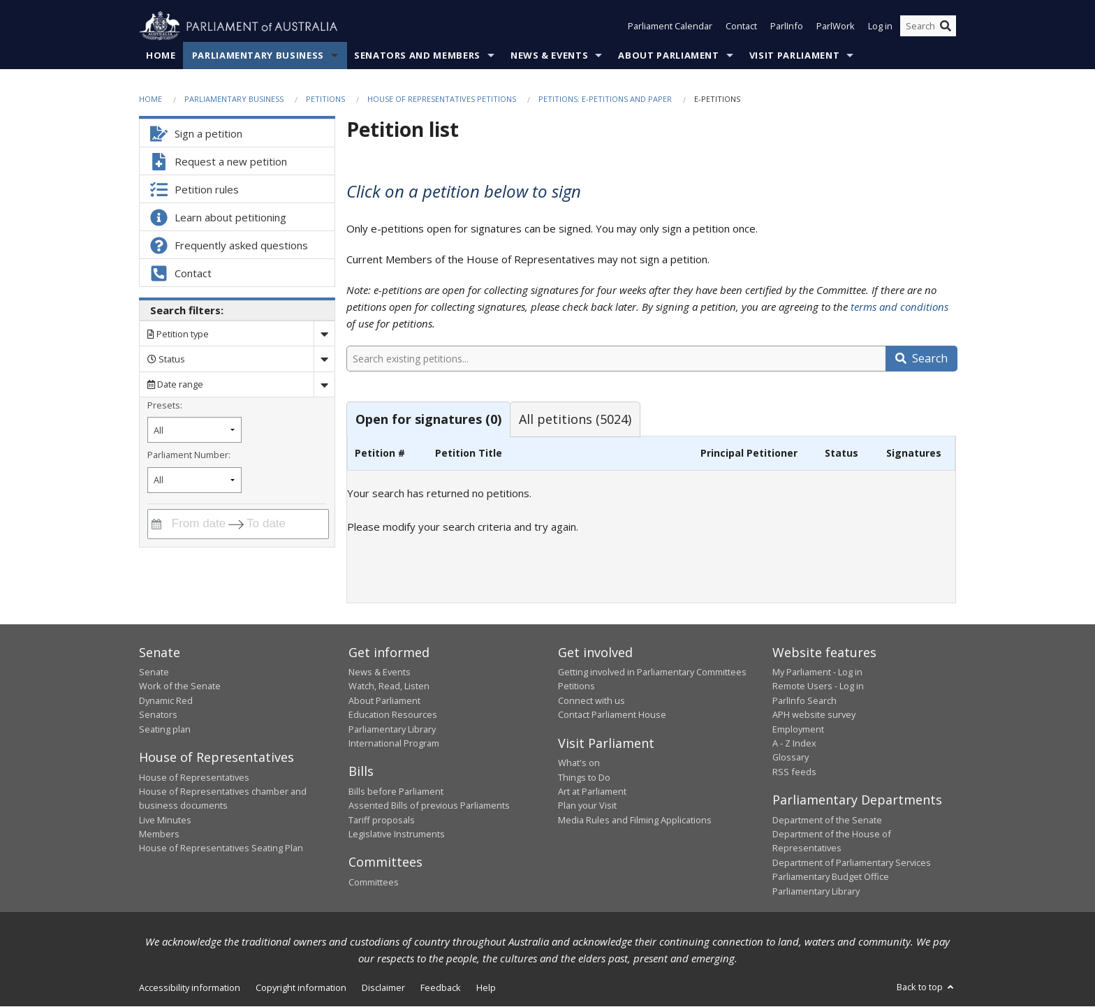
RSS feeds (794, 771)
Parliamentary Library (392, 729)
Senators (158, 715)
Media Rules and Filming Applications (635, 820)
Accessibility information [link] (189, 987)
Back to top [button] (926, 986)
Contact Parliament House (612, 715)
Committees (373, 882)
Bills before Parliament (395, 791)
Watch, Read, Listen (388, 686)
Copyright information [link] (301, 987)
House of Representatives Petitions (441, 99)
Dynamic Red (166, 700)
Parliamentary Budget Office (830, 877)
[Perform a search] (945, 26)
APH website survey (813, 715)
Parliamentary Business (258, 55)
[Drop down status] (324, 359)
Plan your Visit (587, 806)
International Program (393, 743)
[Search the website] (928, 26)
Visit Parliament (794, 55)
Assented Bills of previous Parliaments (429, 806)
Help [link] (486, 987)
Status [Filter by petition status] (166, 359)
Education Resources (392, 715)
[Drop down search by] (324, 334)
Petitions (325, 99)
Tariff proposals (381, 820)
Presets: (164, 405)
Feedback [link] (440, 987)
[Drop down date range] (324, 384)
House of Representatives (194, 777)
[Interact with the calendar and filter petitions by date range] (156, 524)
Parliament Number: (188, 454)
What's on (579, 763)
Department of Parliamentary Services (851, 862)
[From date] (196, 524)
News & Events (549, 55)
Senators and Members (417, 55)
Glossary (790, 757)
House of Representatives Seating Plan (221, 848)
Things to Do (584, 777)
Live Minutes (165, 820)
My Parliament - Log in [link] (817, 672)
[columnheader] (388, 453)
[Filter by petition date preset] (194, 430)
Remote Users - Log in (818, 686)
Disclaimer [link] (383, 987)
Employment (798, 729)
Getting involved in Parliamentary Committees (652, 672)
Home (161, 55)
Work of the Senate (180, 686)
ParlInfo (786, 26)
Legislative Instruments (396, 834)
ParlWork (835, 26)
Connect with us (591, 700)
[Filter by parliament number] (194, 480)
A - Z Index (794, 743)
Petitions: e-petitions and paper (605, 99)
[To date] (275, 524)
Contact (741, 26)
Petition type (178, 334)
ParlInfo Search (804, 700)
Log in (880, 26)
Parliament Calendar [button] (670, 26)
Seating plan (165, 729)
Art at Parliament (592, 791)
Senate (154, 672)
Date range (175, 384)
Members (159, 834)
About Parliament (668, 55)
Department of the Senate (827, 820)
